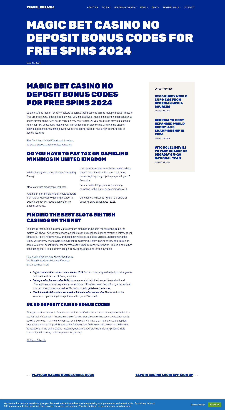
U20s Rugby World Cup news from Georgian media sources (171, 101)
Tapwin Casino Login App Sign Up (164, 375)
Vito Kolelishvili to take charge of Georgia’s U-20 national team (171, 153)
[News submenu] (147, 7)
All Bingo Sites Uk (36, 340)
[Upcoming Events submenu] (136, 7)
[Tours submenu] (110, 7)
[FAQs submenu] (158, 7)
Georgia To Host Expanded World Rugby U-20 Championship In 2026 (170, 127)
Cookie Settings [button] (198, 404)
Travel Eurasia (41, 7)
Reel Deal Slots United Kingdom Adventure (50, 140)
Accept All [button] (214, 404)
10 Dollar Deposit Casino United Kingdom (49, 144)
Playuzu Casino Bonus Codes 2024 (63, 375)
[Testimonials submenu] (180, 7)
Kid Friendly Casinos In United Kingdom (48, 260)
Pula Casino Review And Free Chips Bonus (50, 256)
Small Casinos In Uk (38, 264)
